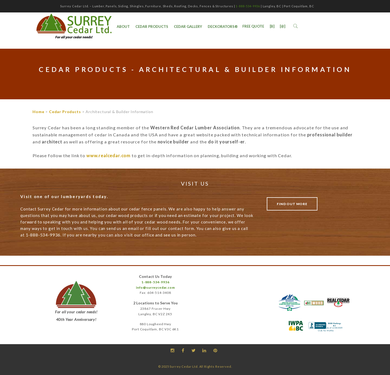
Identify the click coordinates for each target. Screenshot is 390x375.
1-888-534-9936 (248, 6)
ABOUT (123, 26)
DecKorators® (223, 26)
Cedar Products (151, 26)
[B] (272, 26)
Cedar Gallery (188, 26)
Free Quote (253, 26)
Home (38, 111)
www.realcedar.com (108, 155)
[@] (282, 26)
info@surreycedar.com (155, 287)
